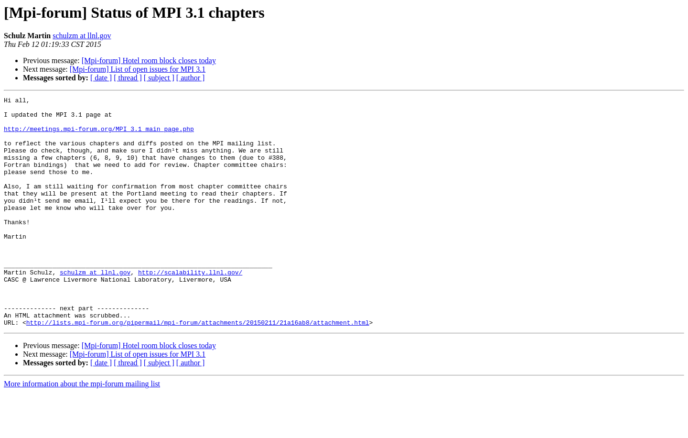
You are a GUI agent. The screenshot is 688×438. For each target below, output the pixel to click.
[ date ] (101, 78)
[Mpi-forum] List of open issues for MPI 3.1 (137, 69)
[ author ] (190, 78)
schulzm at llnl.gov (82, 36)
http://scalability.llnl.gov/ (190, 308)
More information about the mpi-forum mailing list (82, 430)
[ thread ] (128, 78)
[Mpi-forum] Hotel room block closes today (149, 60)
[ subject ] (159, 78)
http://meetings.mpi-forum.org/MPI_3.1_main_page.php (99, 135)
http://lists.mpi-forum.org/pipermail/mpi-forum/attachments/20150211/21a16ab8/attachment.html (197, 368)
